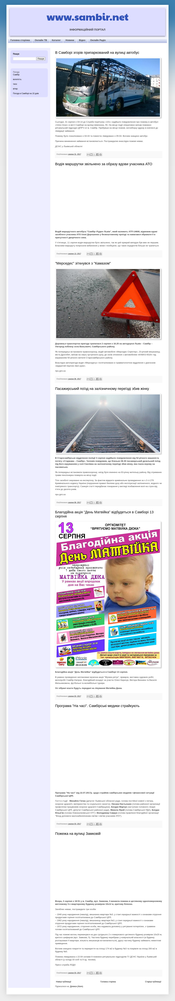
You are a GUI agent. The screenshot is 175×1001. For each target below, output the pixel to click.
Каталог (56, 40)
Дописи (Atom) (76, 986)
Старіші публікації (153, 982)
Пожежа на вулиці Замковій (78, 834)
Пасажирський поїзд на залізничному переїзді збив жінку (102, 389)
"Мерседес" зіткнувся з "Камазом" (83, 263)
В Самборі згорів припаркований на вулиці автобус (97, 53)
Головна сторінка (20, 40)
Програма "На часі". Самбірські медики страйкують (97, 706)
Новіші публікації (63, 982)
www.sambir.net (87, 16)
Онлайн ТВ (41, 40)
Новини (70, 40)
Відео (82, 40)
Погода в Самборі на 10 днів (26, 93)
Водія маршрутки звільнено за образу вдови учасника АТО (103, 164)
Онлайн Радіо (98, 40)
